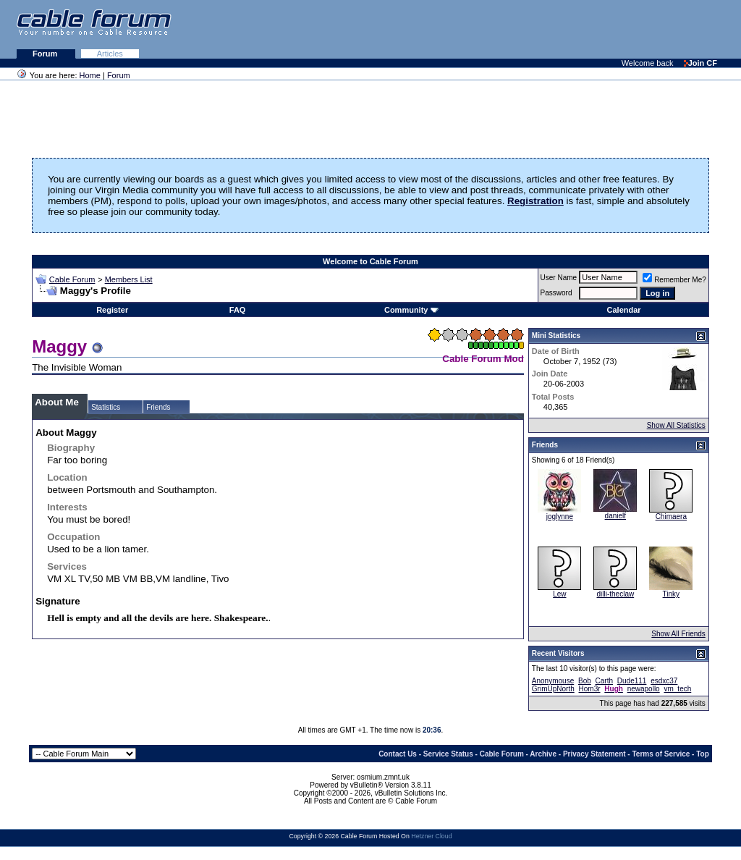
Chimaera (671, 516)
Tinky (671, 594)
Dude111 (632, 681)
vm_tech (677, 689)
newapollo (643, 689)
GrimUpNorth (553, 689)
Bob (584, 681)
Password (556, 293)
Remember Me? (674, 280)
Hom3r (590, 689)
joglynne (559, 516)
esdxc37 (664, 681)
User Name (559, 278)
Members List (129, 279)
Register (112, 309)
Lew (559, 594)
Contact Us (397, 754)
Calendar (624, 309)
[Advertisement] (564, 29)
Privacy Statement (594, 754)
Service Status (448, 754)
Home (90, 75)
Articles (110, 53)
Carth (604, 681)
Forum (46, 53)
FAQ (237, 309)
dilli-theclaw (615, 594)
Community (411, 309)
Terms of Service (661, 754)
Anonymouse (553, 681)
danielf (615, 516)
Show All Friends (678, 634)
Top (702, 754)
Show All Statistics (676, 425)
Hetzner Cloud (431, 836)
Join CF (700, 63)
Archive (543, 754)
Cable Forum (72, 279)
